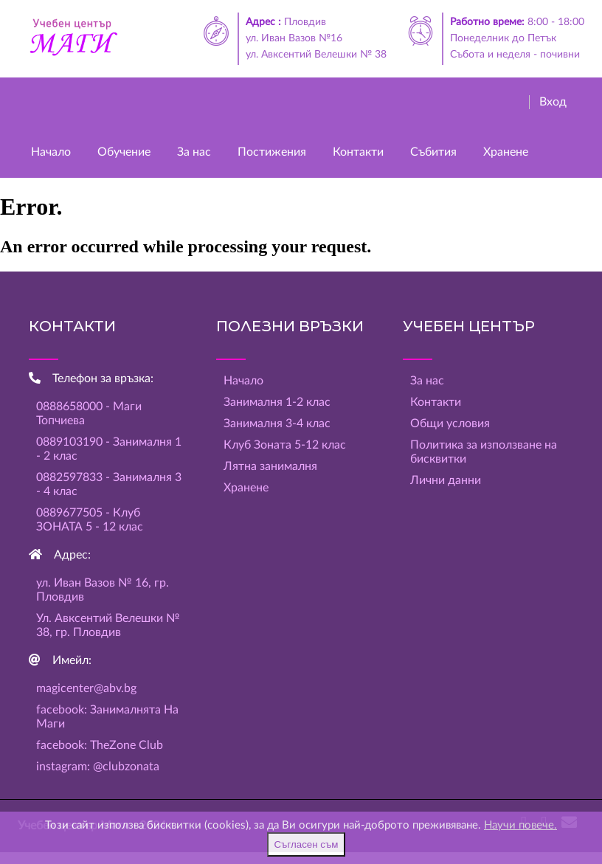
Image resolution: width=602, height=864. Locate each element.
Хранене (505, 152)
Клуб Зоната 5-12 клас (285, 445)
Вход (553, 102)
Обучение (123, 152)
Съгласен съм (306, 844)
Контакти (358, 152)
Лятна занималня (270, 466)
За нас (194, 152)
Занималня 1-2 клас (277, 402)
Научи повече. (520, 825)
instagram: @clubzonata (97, 767)
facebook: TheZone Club (99, 745)
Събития (433, 152)
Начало (51, 152)
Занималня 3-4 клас (277, 423)
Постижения (272, 152)
